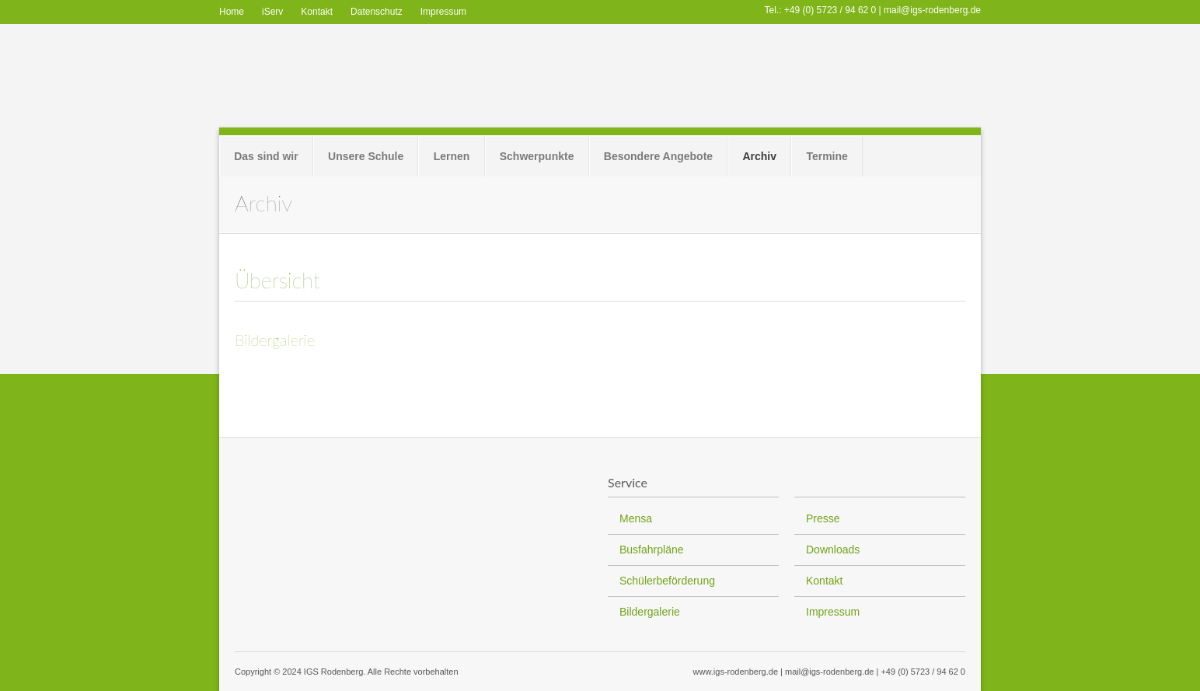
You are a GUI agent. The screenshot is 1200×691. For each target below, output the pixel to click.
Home (231, 11)
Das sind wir (266, 156)
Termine (826, 156)
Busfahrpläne (651, 549)
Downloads (833, 549)
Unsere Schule (365, 156)
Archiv (759, 156)
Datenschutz (377, 11)
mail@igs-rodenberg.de (932, 10)
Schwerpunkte (537, 156)
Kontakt (317, 11)
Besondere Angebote (658, 156)
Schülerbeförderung (667, 580)
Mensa (635, 518)
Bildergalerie (275, 339)
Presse (823, 518)
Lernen (452, 156)
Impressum (443, 11)
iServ (272, 11)
